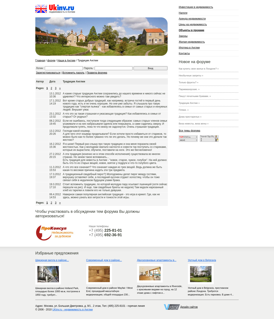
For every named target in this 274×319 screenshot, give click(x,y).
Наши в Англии (66, 60)
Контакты (184, 53)
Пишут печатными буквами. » (195, 96)
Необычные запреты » (191, 75)
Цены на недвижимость (193, 24)
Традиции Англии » (189, 103)
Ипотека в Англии (189, 47)
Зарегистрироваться (48, 72)
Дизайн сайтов (189, 306)
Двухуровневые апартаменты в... (156, 260)
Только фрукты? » (188, 82)
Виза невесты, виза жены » (193, 123)
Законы (183, 36)
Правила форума (96, 72)
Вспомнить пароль (73, 72)
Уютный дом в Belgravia (202, 260)
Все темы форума (189, 130)
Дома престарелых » (190, 116)
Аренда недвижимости (192, 18)
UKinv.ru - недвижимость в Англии (72, 309)
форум (51, 60)
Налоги (183, 12)
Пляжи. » (184, 110)
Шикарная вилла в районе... (52, 260)
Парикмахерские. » (189, 89)
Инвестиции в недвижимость (196, 7)
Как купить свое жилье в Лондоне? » (199, 68)
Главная (40, 60)
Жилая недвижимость (192, 41)
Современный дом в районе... (104, 260)
